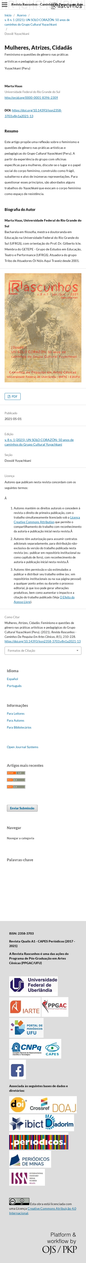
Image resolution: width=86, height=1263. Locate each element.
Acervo (21, 15)
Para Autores (15, 720)
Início (8, 15)
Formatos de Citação (21, 650)
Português (14, 686)
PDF (14, 396)
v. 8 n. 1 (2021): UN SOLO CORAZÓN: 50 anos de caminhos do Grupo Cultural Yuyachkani (37, 22)
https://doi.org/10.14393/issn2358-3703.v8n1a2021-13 (43, 641)
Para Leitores (16, 713)
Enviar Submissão (22, 808)
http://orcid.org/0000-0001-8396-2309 (31, 97)
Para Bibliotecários (19, 727)
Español (12, 679)
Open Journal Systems (22, 747)
